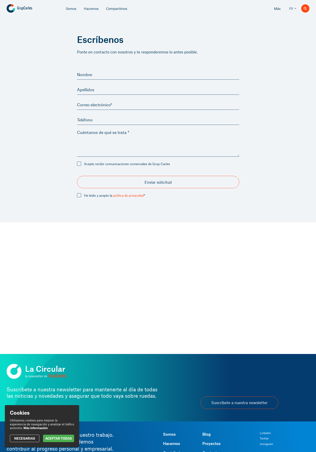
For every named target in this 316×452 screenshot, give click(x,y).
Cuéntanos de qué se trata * (106, 134)
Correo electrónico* (97, 105)
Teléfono (86, 121)
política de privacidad (128, 197)
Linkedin (265, 433)
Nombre (85, 74)
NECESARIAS (24, 438)
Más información (35, 428)
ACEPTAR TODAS (58, 438)
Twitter (264, 438)
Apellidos (86, 90)
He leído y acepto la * (114, 197)
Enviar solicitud (158, 183)
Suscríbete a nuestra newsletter (239, 402)
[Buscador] (305, 8)
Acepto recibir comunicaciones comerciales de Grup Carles (127, 165)
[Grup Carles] (27, 8)
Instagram (266, 444)
